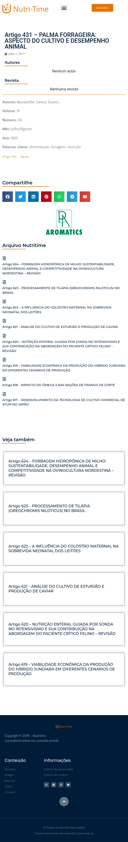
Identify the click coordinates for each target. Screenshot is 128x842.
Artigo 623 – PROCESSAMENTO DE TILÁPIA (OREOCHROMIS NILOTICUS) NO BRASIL (49, 508)
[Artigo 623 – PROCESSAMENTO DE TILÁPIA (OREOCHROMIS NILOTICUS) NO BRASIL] (4, 282)
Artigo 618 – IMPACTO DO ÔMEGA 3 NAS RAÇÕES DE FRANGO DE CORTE (58, 385)
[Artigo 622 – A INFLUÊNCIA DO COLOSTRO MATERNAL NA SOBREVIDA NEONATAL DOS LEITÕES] (4, 301)
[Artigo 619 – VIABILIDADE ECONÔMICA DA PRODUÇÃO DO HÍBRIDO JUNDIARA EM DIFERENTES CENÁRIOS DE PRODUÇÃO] (4, 360)
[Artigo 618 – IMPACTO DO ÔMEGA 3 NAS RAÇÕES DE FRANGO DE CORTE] (4, 379)
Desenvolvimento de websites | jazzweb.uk (63, 833)
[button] (64, 8)
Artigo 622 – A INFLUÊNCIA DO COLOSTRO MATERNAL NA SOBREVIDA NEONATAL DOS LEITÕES (63, 548)
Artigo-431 (9, 156)
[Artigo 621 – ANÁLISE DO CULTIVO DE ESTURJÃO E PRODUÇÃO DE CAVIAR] (4, 321)
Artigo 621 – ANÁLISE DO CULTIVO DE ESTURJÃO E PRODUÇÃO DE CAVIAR (60, 327)
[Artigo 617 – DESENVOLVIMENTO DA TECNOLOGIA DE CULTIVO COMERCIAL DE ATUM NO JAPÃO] (4, 394)
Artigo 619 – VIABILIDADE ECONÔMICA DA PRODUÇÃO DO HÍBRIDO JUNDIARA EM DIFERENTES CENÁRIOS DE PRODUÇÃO (61, 669)
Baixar (25, 156)
